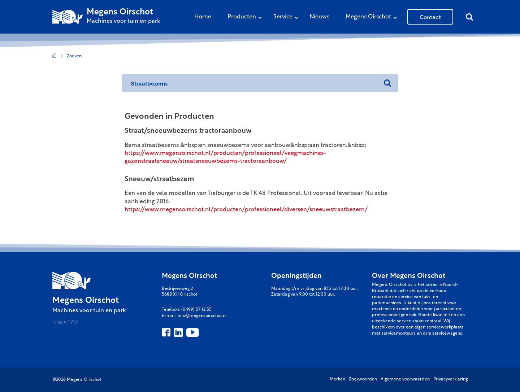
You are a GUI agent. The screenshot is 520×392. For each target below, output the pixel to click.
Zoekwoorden (363, 379)
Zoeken (74, 56)
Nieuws (319, 17)
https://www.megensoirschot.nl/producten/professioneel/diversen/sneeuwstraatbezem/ (246, 210)
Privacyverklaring (450, 379)
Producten (246, 17)
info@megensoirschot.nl (202, 316)
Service (287, 17)
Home (202, 17)
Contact (430, 17)
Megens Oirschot (373, 17)
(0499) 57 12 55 (196, 310)
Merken (337, 379)
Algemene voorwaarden (405, 379)
